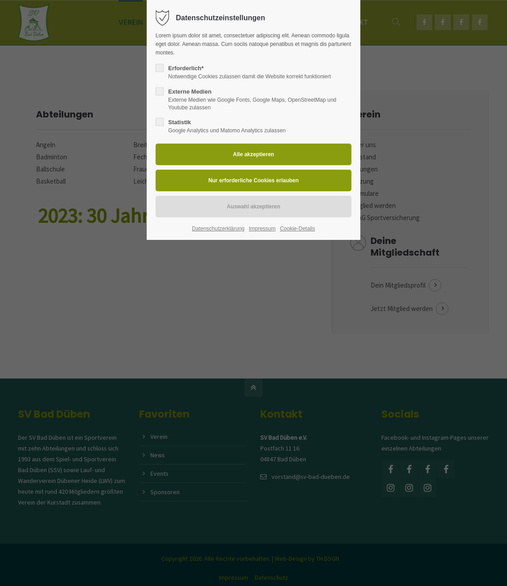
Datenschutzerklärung (218, 228)
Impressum (262, 228)
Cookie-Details (297, 228)
